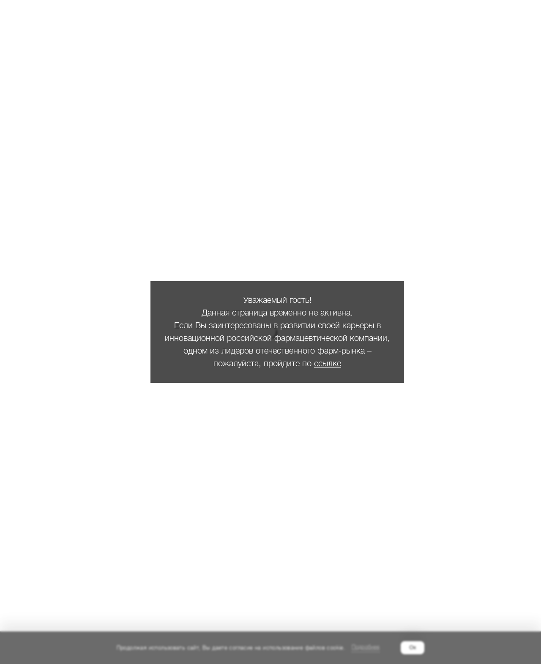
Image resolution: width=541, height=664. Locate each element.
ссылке (327, 363)
